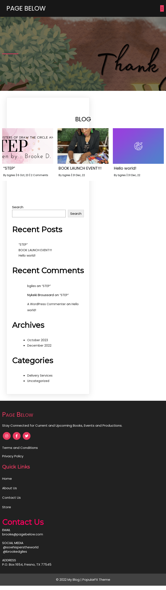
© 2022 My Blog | (69, 579)
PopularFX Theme (96, 579)
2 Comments (39, 175)
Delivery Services (40, 375)
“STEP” (23, 244)
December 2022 (39, 345)
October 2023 (37, 340)
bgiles (11, 175)
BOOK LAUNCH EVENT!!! (35, 250)
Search (17, 207)
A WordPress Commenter (46, 304)
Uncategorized (38, 381)
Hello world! (27, 255)
